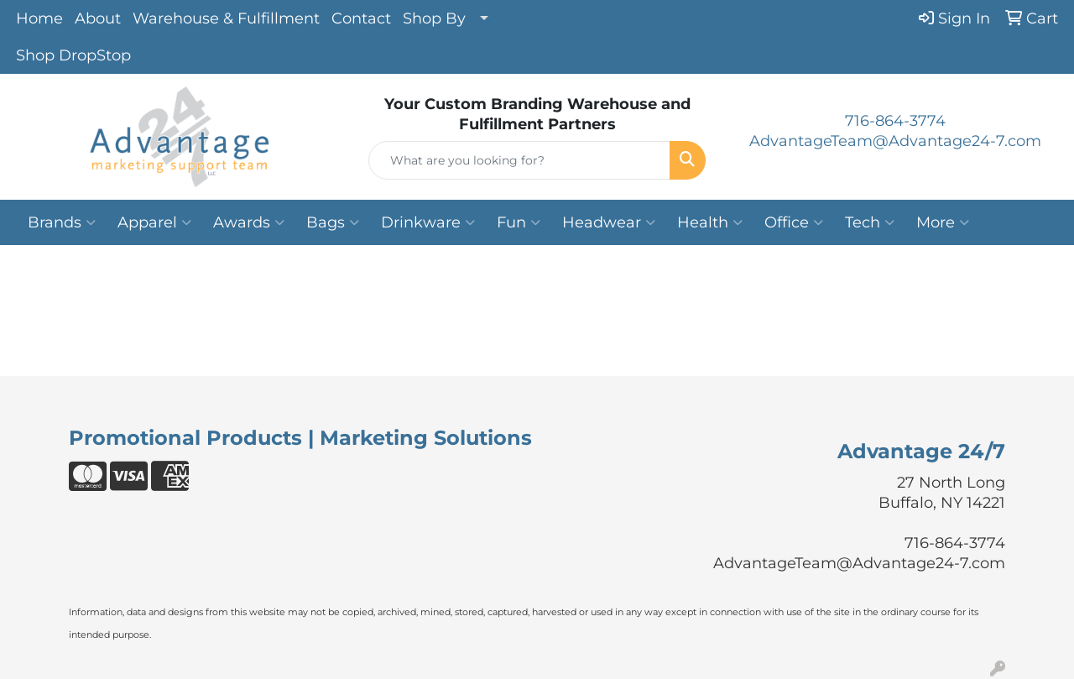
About (98, 18)
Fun (518, 222)
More (942, 222)
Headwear (608, 222)
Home (39, 18)
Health (710, 222)
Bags (332, 222)
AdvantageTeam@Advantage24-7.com (895, 141)
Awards (248, 222)
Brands (62, 222)
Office (793, 222)
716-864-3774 (895, 121)
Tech (869, 222)
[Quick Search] (519, 160)
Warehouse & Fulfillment (226, 18)
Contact (361, 18)
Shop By (434, 18)
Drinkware (428, 222)
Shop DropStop (73, 55)
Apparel (154, 222)
